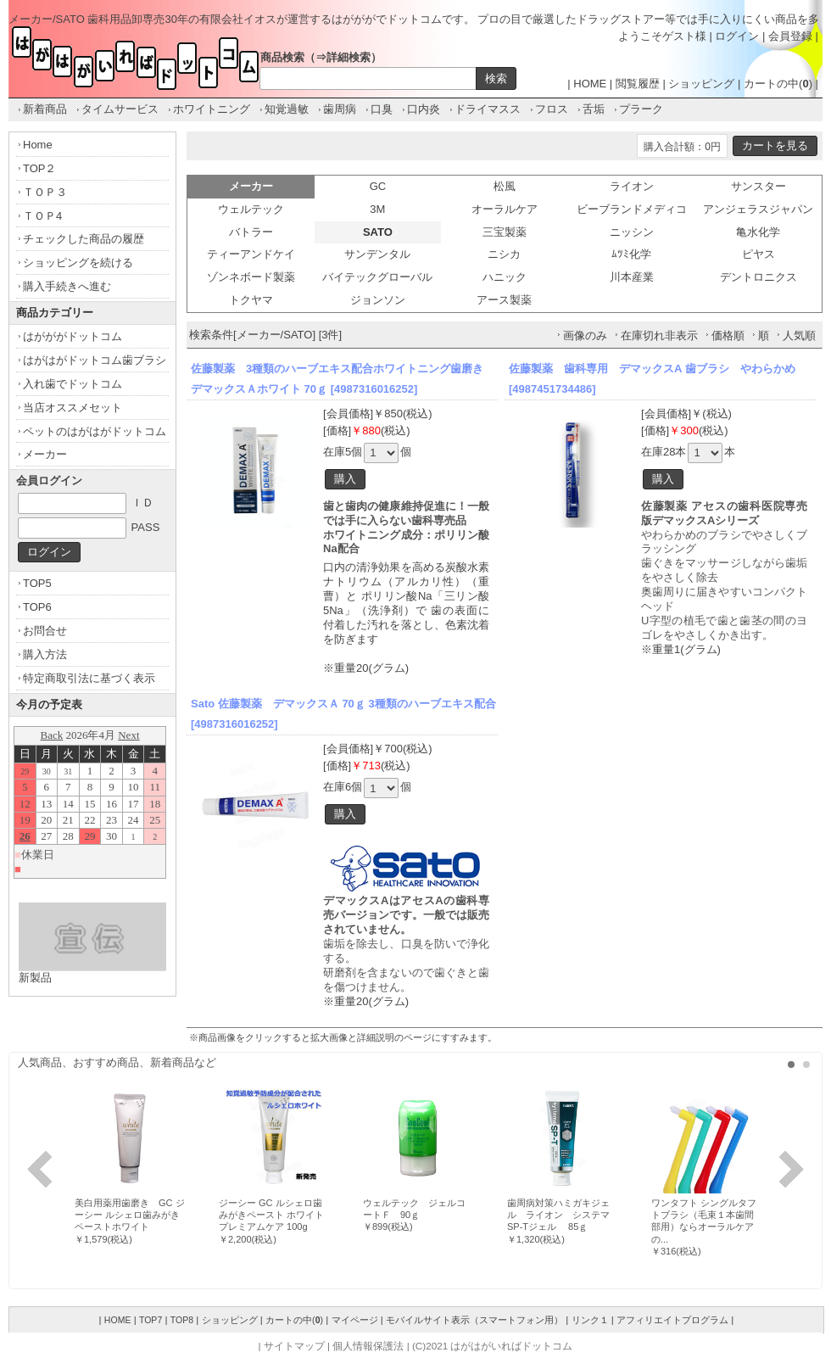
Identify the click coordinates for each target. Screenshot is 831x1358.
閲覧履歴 (638, 83)
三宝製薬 (504, 232)
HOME (589, 83)
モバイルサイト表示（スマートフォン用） (474, 1320)
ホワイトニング (211, 109)
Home (38, 144)
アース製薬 (504, 299)
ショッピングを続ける (78, 262)
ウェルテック (251, 209)
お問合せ (45, 630)
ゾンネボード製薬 (251, 277)
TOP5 (37, 583)
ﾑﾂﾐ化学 (631, 254)
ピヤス (758, 254)
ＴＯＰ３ (45, 192)
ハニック (504, 277)
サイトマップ (294, 1345)
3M (377, 209)
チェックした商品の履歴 (83, 238)
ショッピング (701, 83)
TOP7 (150, 1320)
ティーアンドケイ (251, 254)
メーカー (45, 454)
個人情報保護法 (368, 1345)
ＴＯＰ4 (42, 216)
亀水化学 (758, 232)
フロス (551, 109)
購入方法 (45, 654)
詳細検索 (348, 57)
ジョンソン (377, 299)
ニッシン (632, 232)
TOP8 (181, 1320)
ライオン (632, 186)
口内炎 (423, 109)
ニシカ (504, 254)
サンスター (758, 186)
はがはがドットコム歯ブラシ (94, 360)
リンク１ (590, 1320)
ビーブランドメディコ (632, 209)
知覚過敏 (287, 109)
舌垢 (594, 109)
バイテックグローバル (377, 277)
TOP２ (40, 168)
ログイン (737, 36)
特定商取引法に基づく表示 (89, 678)
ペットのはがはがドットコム (94, 431)
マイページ (355, 1320)
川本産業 (632, 277)
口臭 (382, 109)
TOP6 (37, 607)
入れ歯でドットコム (72, 383)
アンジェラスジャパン (758, 209)
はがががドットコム (72, 336)
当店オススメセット (72, 407)
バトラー (251, 232)
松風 (505, 186)
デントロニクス (758, 277)
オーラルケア (504, 209)
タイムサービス (120, 109)
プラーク (641, 109)
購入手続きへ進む (67, 286)
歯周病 (339, 109)
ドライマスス (488, 109)
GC (378, 186)
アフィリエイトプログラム (672, 1320)
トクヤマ (251, 299)
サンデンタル (377, 254)
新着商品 (45, 109)
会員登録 (790, 36)
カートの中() (778, 83)
